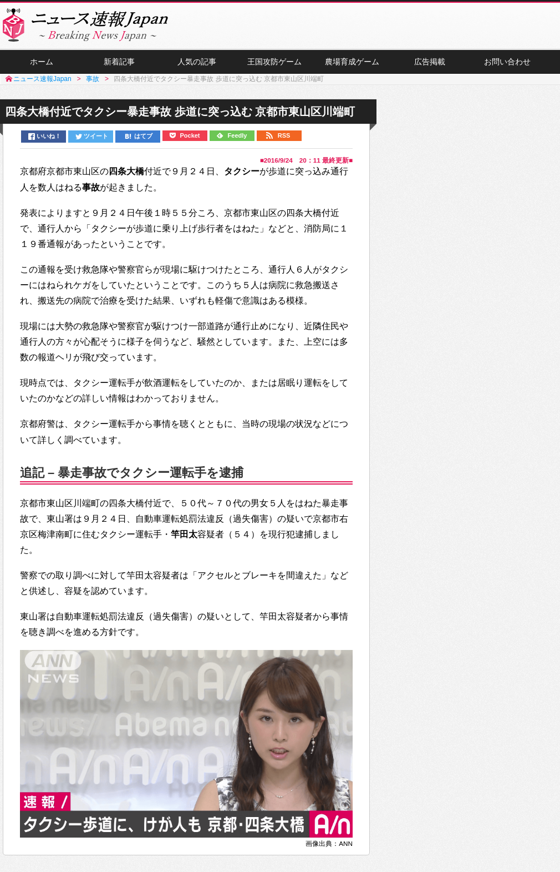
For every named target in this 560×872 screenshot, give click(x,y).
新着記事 (119, 61)
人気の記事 (196, 61)
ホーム (41, 61)
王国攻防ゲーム (274, 61)
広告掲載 (429, 61)
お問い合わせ (507, 61)
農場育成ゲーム (352, 61)
